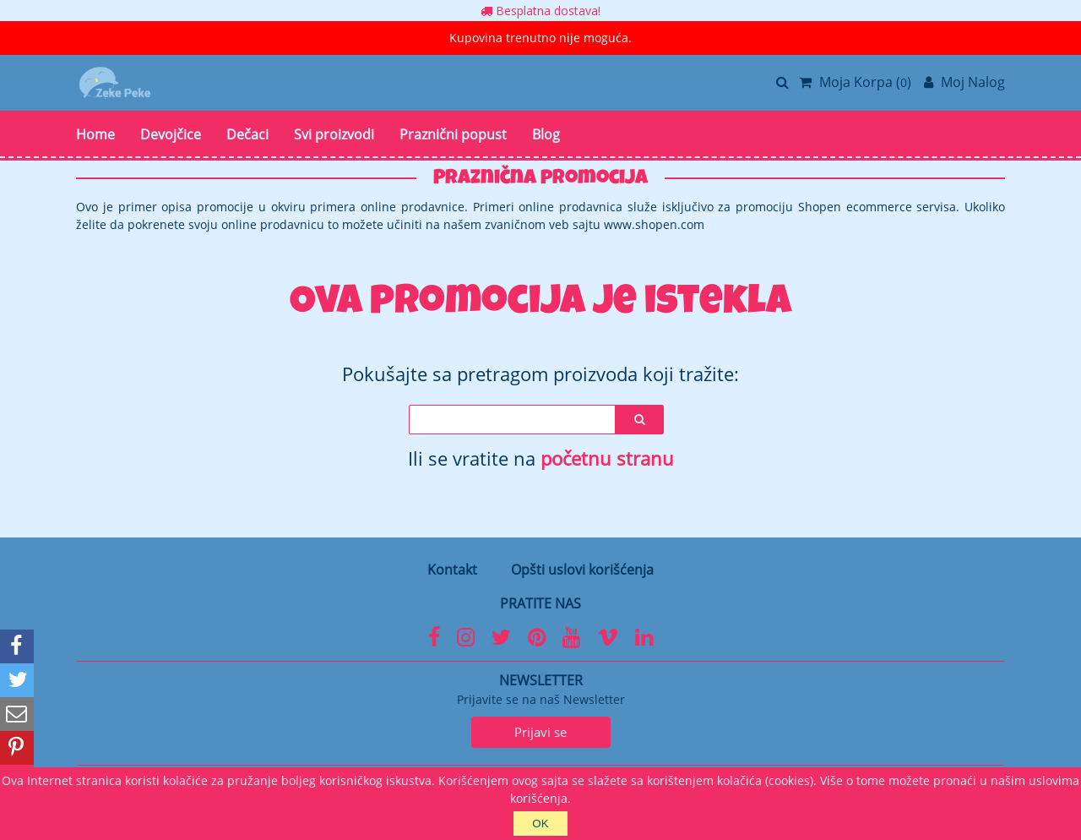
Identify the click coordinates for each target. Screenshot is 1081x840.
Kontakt (452, 569)
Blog (546, 134)
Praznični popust (453, 134)
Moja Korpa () (855, 82)
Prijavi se (540, 731)
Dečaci (247, 134)
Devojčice (170, 134)
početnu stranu (607, 458)
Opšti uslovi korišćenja (582, 569)
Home (95, 134)
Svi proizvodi (334, 134)
